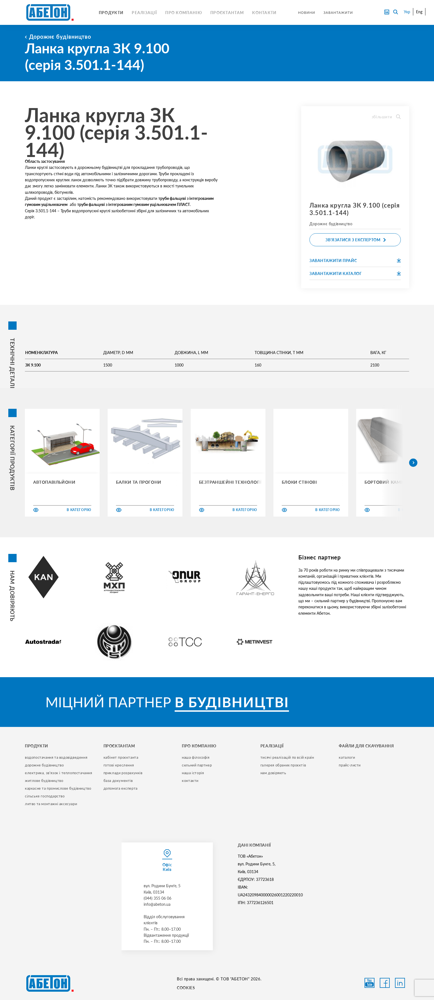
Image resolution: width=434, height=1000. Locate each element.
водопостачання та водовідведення (56, 757)
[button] (413, 463)
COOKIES (186, 987)
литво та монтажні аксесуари (51, 804)
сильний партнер (197, 765)
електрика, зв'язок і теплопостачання (58, 773)
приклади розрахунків (123, 773)
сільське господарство (45, 796)
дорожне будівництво (44, 765)
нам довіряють (273, 773)
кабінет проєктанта (121, 757)
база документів (118, 780)
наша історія (193, 773)
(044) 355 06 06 (157, 898)
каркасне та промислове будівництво (58, 788)
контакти (190, 780)
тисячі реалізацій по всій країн (287, 757)
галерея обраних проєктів (283, 765)
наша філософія (195, 757)
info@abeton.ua (157, 904)
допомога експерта (121, 788)
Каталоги (347, 757)
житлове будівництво (44, 780)
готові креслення (119, 765)
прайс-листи (350, 765)
